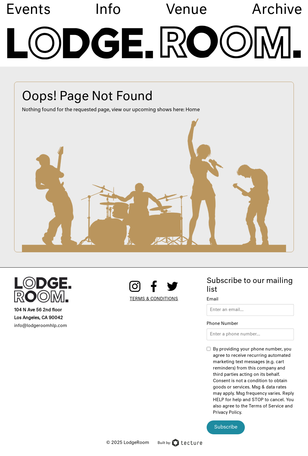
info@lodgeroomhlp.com (40, 326)
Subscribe (225, 427)
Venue (186, 10)
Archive (277, 10)
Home (193, 110)
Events (28, 10)
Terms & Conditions (154, 299)
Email (212, 299)
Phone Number (222, 324)
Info (108, 10)
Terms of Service (266, 406)
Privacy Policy (227, 412)
